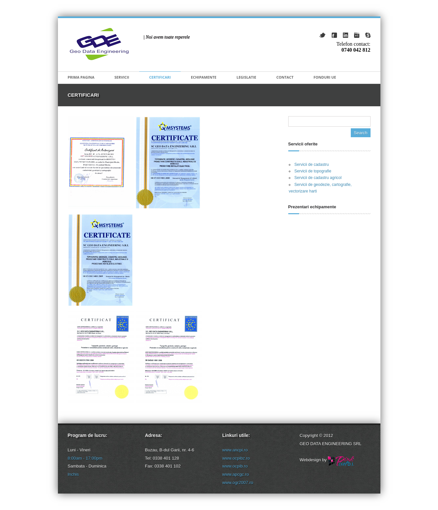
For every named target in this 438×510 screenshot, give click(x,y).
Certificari (160, 77)
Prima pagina (81, 77)
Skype (368, 35)
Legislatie (246, 77)
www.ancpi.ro (235, 449)
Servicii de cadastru (312, 164)
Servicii (122, 77)
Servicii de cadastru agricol (318, 177)
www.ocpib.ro (235, 466)
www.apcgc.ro (235, 474)
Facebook (334, 35)
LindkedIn (345, 35)
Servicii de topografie (313, 171)
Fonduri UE (325, 77)
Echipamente (204, 77)
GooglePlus (356, 35)
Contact (285, 77)
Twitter (322, 35)
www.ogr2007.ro (237, 482)
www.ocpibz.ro (236, 458)
